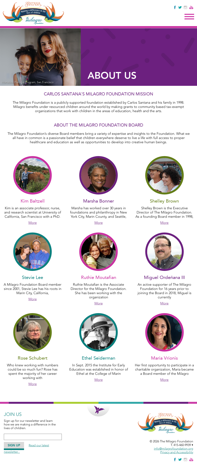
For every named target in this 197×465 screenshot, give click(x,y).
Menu (189, 17)
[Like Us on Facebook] (175, 7)
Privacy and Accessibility (176, 452)
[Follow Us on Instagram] (186, 7)
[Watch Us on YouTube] (191, 7)
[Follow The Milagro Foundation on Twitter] (180, 7)
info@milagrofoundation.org (173, 448)
